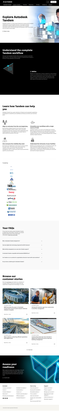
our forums (9, 282)
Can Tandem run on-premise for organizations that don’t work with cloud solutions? (21, 257)
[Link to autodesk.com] (9, 2)
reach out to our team (12, 235)
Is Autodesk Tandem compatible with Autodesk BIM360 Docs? (16, 253)
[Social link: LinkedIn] (7, 398)
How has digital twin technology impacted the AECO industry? (16, 245)
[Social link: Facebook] (3, 398)
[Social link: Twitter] (5, 398)
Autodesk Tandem (7, 4)
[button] (17, 5)
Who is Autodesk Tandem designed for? (11, 241)
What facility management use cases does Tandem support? (16, 249)
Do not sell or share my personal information (10, 408)
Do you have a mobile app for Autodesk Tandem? (13, 262)
